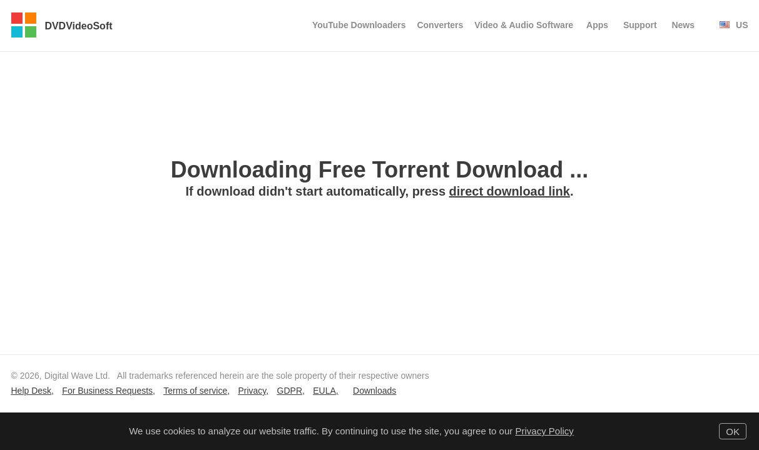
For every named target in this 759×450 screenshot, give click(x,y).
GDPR (289, 391)
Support (640, 25)
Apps (597, 25)
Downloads (374, 391)
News (683, 25)
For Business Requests (107, 391)
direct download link (509, 191)
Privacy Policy (544, 431)
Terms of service (195, 391)
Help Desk (31, 391)
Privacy (252, 391)
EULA (324, 391)
